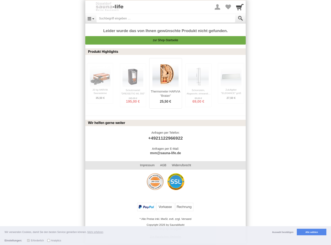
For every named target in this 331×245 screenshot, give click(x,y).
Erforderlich (37, 240)
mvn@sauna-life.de (165, 153)
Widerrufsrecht (181, 165)
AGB (163, 165)
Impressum (147, 165)
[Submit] (240, 18)
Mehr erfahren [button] (95, 232)
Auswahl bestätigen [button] (282, 232)
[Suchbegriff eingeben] (165, 18)
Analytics (56, 240)
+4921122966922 (165, 138)
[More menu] (217, 7)
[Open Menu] (90, 18)
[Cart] (240, 7)
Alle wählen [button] (311, 232)
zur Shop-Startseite (165, 40)
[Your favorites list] (228, 7)
